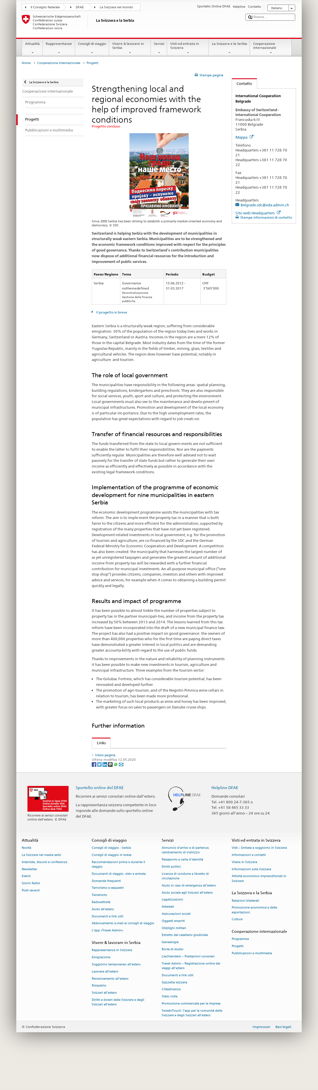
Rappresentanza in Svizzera (112, 982)
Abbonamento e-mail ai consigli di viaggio (123, 955)
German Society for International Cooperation (143, 770)
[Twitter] (100, 796)
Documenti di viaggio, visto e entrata (119, 906)
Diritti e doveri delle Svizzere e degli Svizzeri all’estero (118, 1034)
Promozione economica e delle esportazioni (254, 942)
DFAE (80, 7)
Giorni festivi (31, 915)
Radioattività (101, 934)
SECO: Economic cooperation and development (143, 765)
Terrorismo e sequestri (108, 920)
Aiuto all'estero (103, 941)
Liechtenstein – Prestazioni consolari (188, 989)
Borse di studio (172, 981)
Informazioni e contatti (249, 887)
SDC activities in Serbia (122, 753)
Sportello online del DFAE (100, 819)
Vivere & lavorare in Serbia (130, 48)
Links (99, 742)
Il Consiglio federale (45, 7)
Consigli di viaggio (92, 48)
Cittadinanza (171, 1021)
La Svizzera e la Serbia (229, 48)
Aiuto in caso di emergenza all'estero (189, 917)
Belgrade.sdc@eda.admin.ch (265, 205)
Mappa (244, 137)
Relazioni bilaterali (245, 933)
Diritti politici (171, 899)
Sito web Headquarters (258, 213)
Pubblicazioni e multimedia (252, 985)
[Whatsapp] (116, 796)
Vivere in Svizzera (244, 894)
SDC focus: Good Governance (127, 759)
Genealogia (170, 974)
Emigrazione (101, 989)
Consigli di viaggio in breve (111, 887)
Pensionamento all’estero (110, 1011)
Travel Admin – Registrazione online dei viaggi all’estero (191, 998)
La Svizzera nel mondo (116, 7)
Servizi (159, 48)
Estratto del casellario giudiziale (185, 967)
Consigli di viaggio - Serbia (111, 880)
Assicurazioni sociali (176, 946)
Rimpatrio (99, 1018)
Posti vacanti (31, 923)
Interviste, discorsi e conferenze (44, 894)
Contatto (242, 83)
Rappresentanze (59, 48)
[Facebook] (94, 796)
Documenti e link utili (107, 948)
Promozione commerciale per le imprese (191, 1036)
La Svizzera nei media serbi (41, 887)
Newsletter (29, 901)
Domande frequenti (106, 913)
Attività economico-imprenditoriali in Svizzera (259, 911)
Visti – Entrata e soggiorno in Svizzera (259, 880)
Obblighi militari (174, 960)
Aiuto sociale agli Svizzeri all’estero (187, 925)
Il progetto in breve (111, 312)
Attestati (168, 939)
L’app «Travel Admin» (107, 963)
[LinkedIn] (105, 796)
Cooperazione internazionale (270, 48)
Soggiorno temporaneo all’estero (116, 997)
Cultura (237, 951)
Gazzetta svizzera (174, 1014)
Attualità (32, 48)
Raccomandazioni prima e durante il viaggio (118, 896)
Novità (26, 880)
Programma (240, 971)
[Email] (121, 796)
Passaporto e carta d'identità (182, 892)
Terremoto (99, 927)
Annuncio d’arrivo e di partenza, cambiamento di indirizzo (185, 882)
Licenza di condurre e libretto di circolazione (185, 908)
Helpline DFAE (224, 819)
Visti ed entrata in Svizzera (188, 48)
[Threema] (110, 796)
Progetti (237, 978)
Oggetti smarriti (173, 953)
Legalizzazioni (172, 932)
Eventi (26, 908)
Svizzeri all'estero (104, 1025)
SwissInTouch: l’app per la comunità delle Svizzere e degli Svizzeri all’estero (192, 1045)
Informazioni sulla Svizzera (251, 901)
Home (26, 63)
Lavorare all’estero (105, 1003)
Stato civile (169, 1029)
